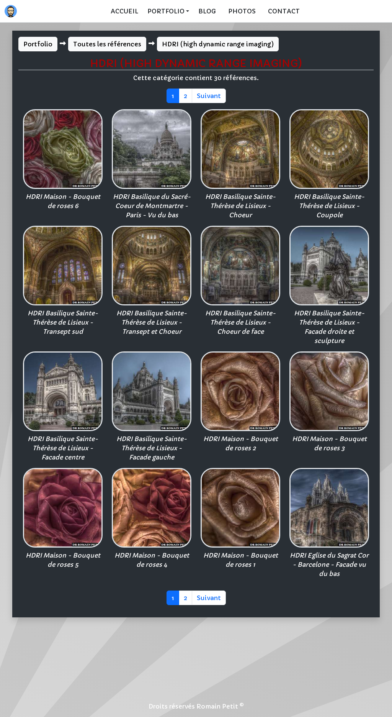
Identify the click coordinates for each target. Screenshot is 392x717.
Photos (242, 11)
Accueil (124, 11)
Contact (284, 11)
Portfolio (37, 44)
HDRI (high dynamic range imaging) (218, 44)
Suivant (209, 96)
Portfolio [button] (166, 11)
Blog (207, 11)
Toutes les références (107, 44)
